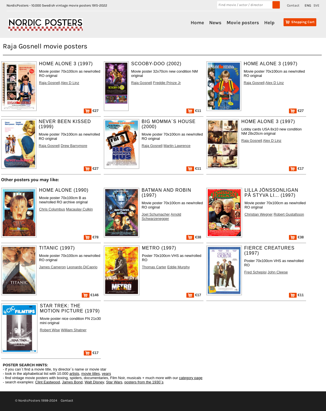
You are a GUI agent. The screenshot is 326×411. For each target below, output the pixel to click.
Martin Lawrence (177, 146)
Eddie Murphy (178, 267)
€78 (91, 237)
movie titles (90, 373)
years (106, 373)
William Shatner (74, 330)
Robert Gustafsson (289, 214)
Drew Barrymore (74, 146)
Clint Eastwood (47, 382)
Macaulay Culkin (79, 209)
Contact (293, 5)
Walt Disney (94, 382)
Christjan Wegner (258, 214)
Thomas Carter (154, 267)
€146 (90, 295)
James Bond (72, 382)
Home (197, 22)
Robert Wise (50, 330)
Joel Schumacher (156, 214)
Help (269, 22)
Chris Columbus (52, 209)
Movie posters (243, 22)
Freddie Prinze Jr (167, 83)
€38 (193, 237)
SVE (316, 5)
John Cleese (278, 272)
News (215, 22)
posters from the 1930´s (144, 382)
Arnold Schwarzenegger (161, 216)
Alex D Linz (70, 83)
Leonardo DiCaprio (82, 267)
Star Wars (114, 382)
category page (190, 378)
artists (74, 373)
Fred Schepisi (255, 272)
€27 (91, 111)
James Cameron (52, 267)
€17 (296, 168)
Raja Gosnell (49, 83)
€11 (193, 111)
